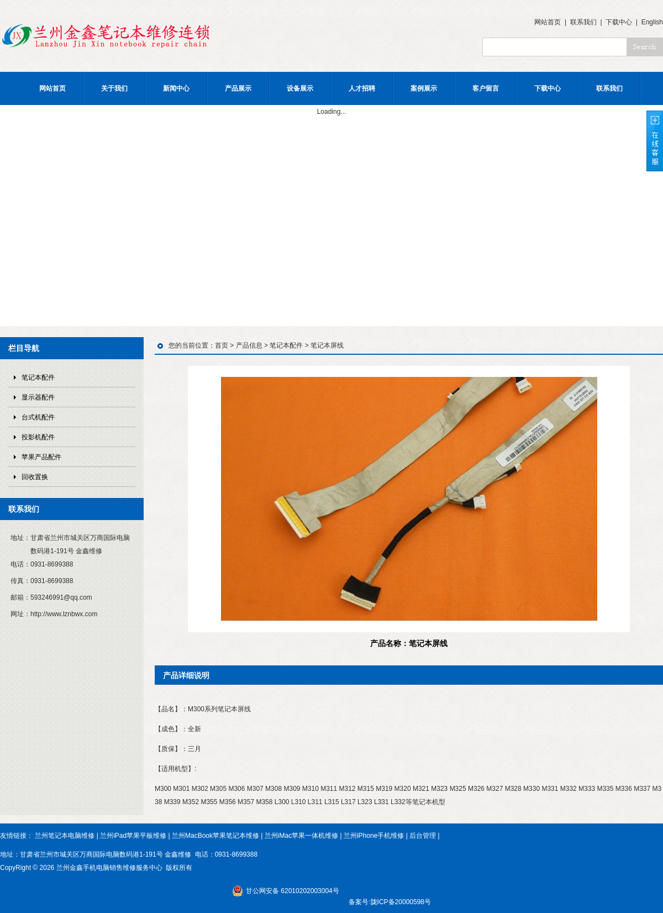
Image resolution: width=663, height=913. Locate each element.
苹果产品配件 (41, 457)
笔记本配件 (38, 377)
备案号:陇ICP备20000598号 (390, 902)
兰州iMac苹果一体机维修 (301, 835)
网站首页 (547, 22)
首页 (221, 345)
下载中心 (619, 22)
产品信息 (249, 345)
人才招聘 (362, 88)
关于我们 (114, 88)
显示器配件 (38, 397)
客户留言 (485, 88)
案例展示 (424, 88)
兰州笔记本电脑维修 (64, 835)
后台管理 (422, 835)
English (652, 22)
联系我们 (583, 22)
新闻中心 (176, 88)
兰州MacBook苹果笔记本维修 (215, 835)
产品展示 (238, 88)
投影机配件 (38, 437)
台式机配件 (38, 417)
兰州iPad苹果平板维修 (133, 835)
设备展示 (300, 88)
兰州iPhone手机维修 (374, 835)
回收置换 (35, 477)
